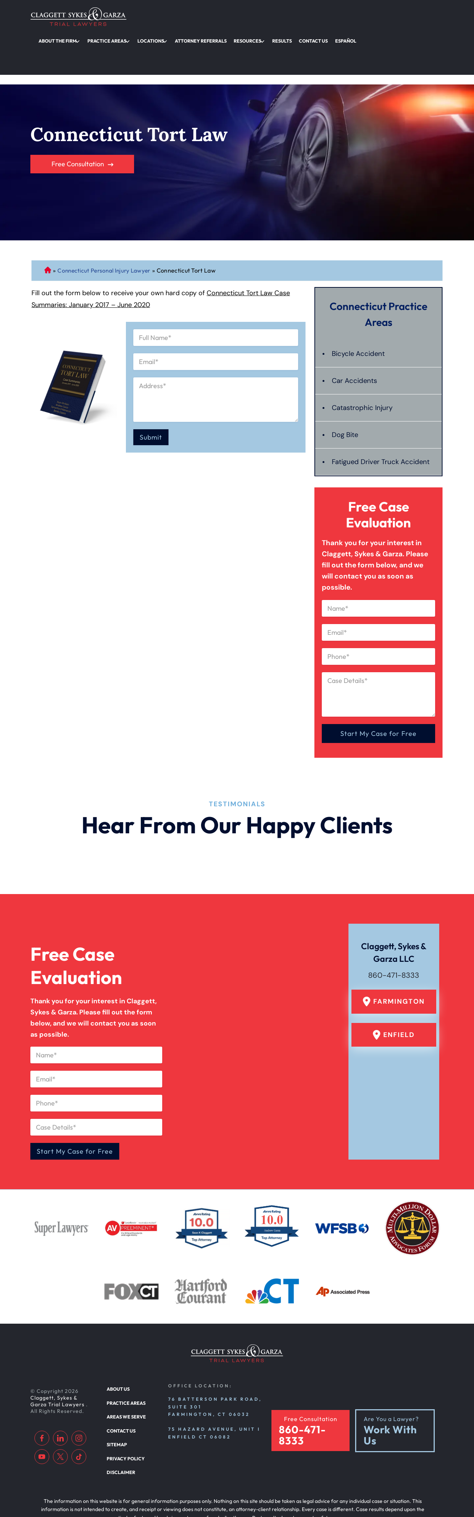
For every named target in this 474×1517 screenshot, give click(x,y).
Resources (343, 16)
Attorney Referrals (301, 16)
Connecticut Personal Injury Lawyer (47, 219)
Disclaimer (120, 1430)
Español (427, 16)
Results (372, 16)
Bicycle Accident (360, 302)
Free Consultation (77, 113)
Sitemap (116, 1404)
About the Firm (172, 16)
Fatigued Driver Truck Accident (367, 416)
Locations (255, 16)
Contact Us (399, 16)
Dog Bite (346, 384)
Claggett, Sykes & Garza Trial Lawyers (58, 1364)
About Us (118, 1352)
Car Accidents (356, 329)
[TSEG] (232, 1493)
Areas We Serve (125, 1378)
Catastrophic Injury (364, 356)
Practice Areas (216, 16)
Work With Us (390, 1395)
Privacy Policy (124, 1417)
